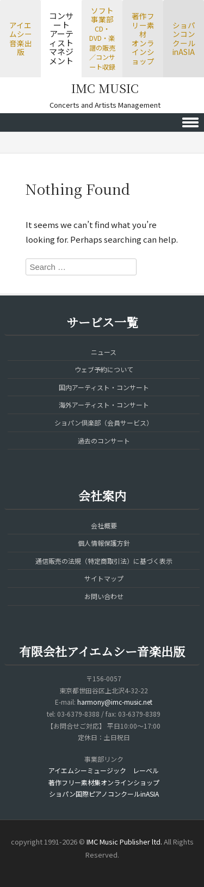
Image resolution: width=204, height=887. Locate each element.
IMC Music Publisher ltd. (124, 841)
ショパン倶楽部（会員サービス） (103, 422)
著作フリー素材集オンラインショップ (103, 782)
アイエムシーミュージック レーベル (103, 770)
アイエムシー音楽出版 (20, 39)
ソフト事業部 (102, 38)
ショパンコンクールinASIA (183, 39)
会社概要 (104, 525)
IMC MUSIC (105, 87)
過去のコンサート (104, 440)
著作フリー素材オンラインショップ (143, 38)
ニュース (103, 351)
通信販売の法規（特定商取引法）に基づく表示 (103, 560)
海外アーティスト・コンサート (104, 404)
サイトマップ (103, 578)
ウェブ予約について (104, 369)
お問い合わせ (103, 596)
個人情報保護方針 (104, 542)
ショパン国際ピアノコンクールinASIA (104, 793)
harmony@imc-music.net (114, 701)
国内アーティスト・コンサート (104, 387)
